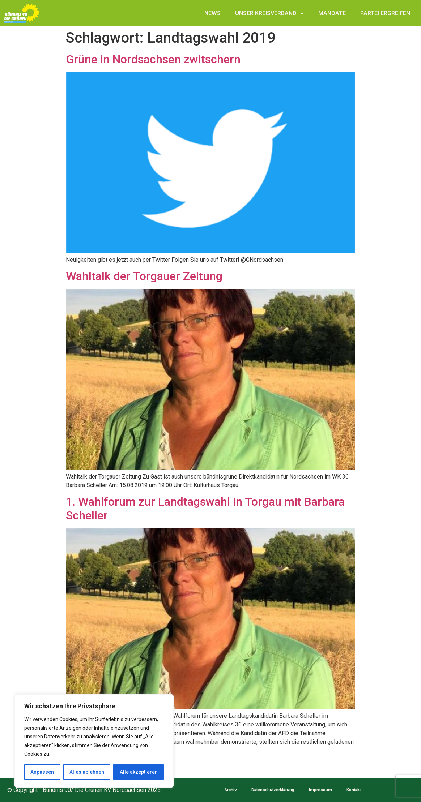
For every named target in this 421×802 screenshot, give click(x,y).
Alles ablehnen (86, 772)
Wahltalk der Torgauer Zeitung (144, 276)
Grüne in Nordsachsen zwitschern (153, 59)
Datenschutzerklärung (272, 790)
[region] (94, 741)
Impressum (320, 790)
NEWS (212, 13)
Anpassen (42, 772)
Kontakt (353, 790)
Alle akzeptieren (139, 772)
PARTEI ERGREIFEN (385, 13)
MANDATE (332, 13)
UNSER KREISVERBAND (269, 13)
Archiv (231, 790)
